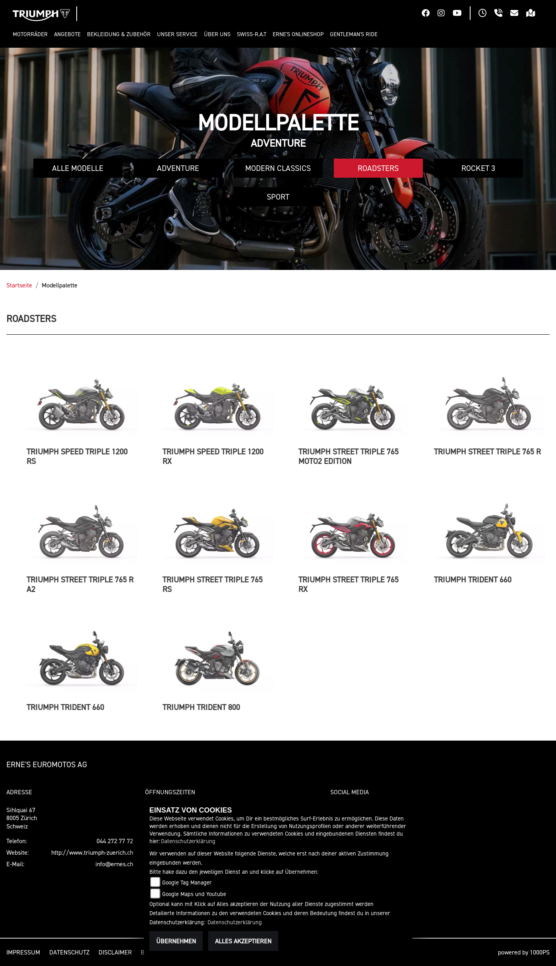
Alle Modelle (77, 168)
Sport (278, 197)
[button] (32, 34)
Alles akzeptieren (243, 941)
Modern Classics (278, 168)
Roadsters (378, 168)
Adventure (178, 168)
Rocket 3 (478, 168)
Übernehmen (176, 941)
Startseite (19, 285)
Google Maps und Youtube (194, 893)
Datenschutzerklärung (188, 841)
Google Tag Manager (187, 882)
